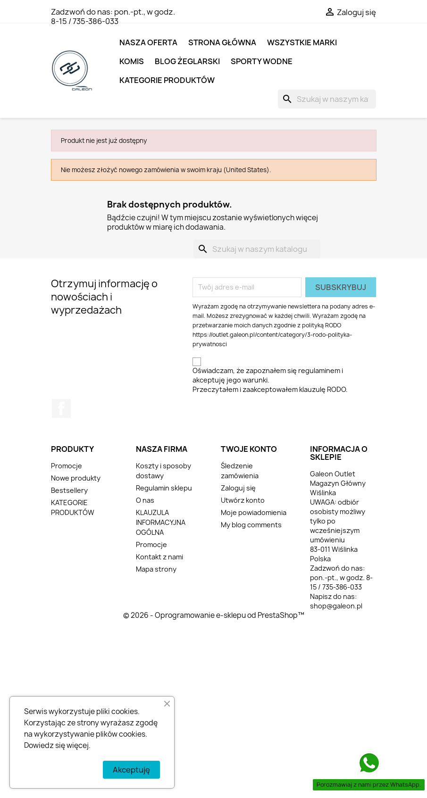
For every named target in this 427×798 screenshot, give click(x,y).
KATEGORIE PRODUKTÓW (167, 80)
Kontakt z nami (159, 556)
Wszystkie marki (302, 42)
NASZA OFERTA (148, 42)
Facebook (61, 408)
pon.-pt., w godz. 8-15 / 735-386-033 (113, 16)
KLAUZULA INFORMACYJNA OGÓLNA (160, 522)
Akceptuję (131, 770)
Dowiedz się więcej (56, 745)
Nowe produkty (75, 478)
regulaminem (319, 370)
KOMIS (131, 61)
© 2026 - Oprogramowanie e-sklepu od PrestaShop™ (213, 615)
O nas (145, 500)
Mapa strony (156, 569)
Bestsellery (69, 490)
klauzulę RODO (322, 389)
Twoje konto (249, 449)
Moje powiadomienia (253, 512)
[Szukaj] (327, 99)
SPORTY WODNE (262, 61)
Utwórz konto (243, 500)
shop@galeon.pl (336, 605)
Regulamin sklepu (164, 487)
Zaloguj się (238, 487)
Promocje (66, 465)
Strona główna (222, 42)
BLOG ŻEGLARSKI (187, 61)
